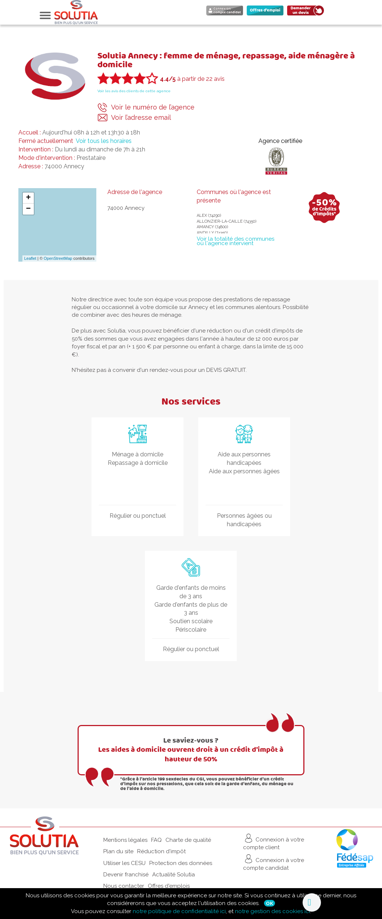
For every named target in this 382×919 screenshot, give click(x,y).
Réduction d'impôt (161, 851)
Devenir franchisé (126, 874)
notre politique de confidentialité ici (179, 911)
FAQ (156, 840)
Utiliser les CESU (124, 863)
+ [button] (28, 198)
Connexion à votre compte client (273, 842)
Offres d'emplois (169, 886)
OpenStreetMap (58, 258)
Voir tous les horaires (104, 140)
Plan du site (118, 851)
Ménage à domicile (137, 454)
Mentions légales (125, 840)
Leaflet (30, 258)
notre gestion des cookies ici (272, 911)
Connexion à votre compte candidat (273, 862)
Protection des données (180, 863)
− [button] (28, 209)
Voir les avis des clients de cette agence (134, 91)
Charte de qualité (188, 840)
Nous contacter (123, 886)
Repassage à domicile (138, 462)
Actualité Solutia (173, 874)
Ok (269, 903)
